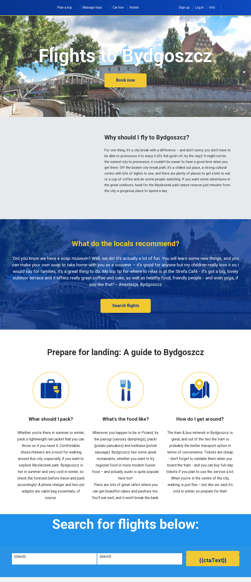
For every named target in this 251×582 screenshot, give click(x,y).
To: (102, 556)
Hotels (134, 7)
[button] (212, 574)
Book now (125, 80)
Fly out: (19, 572)
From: (18, 556)
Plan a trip (67, 7)
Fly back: (79, 572)
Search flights (125, 305)
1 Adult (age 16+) (146, 576)
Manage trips (95, 7)
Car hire (118, 7)
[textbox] (54, 561)
